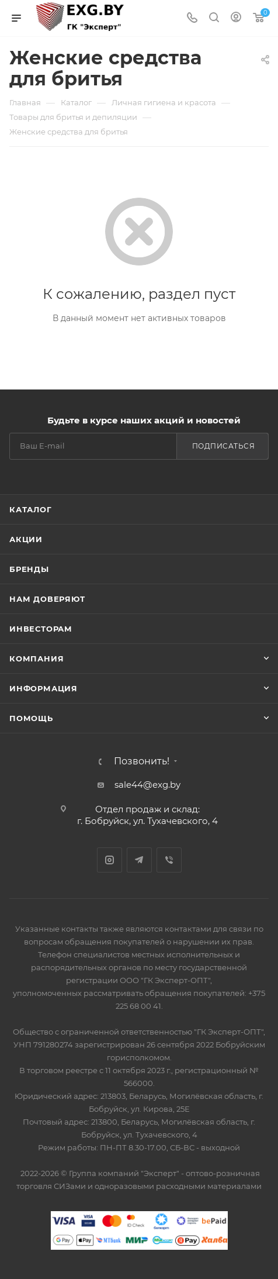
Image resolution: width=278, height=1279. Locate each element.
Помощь (31, 718)
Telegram (139, 860)
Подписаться (223, 446)
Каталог (30, 509)
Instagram (109, 860)
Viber (169, 860)
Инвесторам (40, 628)
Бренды (29, 569)
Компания (36, 658)
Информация (43, 688)
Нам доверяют (47, 599)
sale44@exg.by (147, 784)
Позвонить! (141, 761)
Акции (26, 539)
